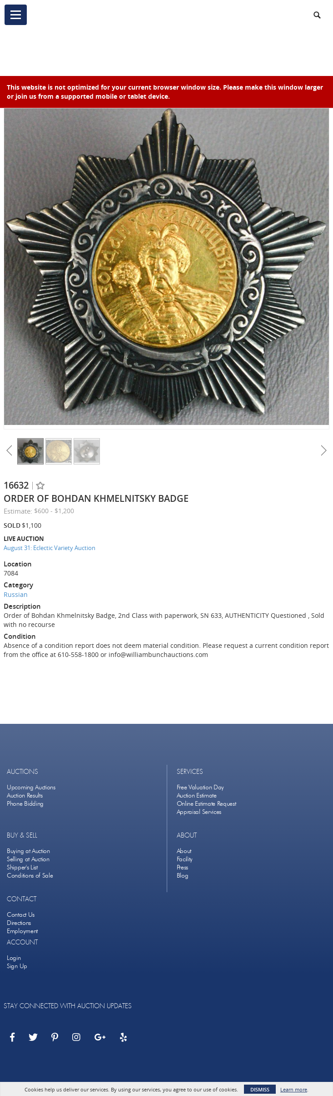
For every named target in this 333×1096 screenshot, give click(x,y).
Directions (19, 923)
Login (14, 958)
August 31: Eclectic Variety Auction (49, 548)
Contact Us (21, 915)
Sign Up (17, 966)
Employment (22, 931)
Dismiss (259, 1089)
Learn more (293, 1089)
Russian (16, 594)
